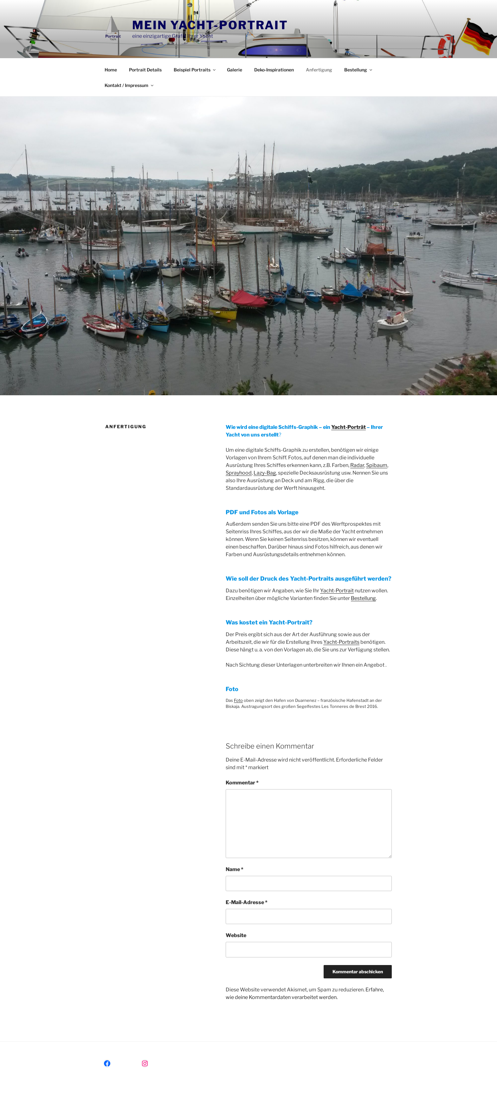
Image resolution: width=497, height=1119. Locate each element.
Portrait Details (145, 69)
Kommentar (242, 783)
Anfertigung (319, 69)
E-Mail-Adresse (247, 902)
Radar (357, 465)
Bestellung (358, 69)
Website (236, 935)
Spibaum (376, 465)
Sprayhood (239, 473)
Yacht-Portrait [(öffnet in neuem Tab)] (337, 591)
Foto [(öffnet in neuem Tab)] (238, 700)
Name (234, 869)
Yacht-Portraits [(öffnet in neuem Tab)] (341, 642)
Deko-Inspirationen (274, 69)
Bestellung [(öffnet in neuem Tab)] (363, 598)
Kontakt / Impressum (129, 85)
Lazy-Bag (265, 473)
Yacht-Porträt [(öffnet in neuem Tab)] (348, 427)
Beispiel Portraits (195, 69)
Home (111, 69)
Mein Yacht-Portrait (210, 25)
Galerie (234, 69)
